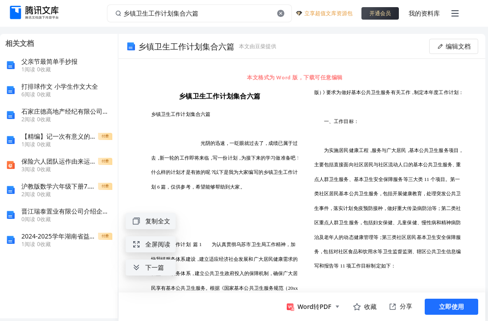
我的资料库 (424, 13)
